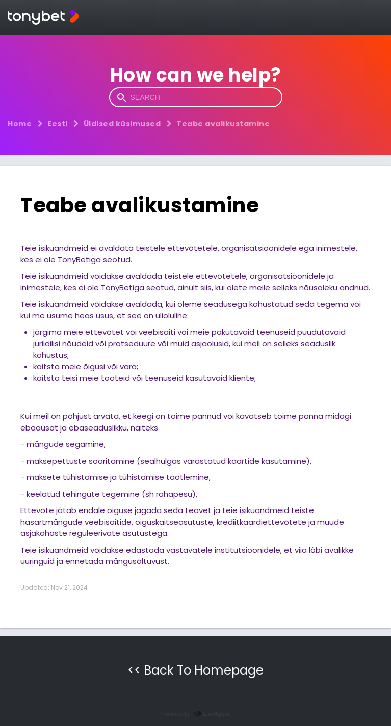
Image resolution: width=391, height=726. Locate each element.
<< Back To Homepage (195, 670)
